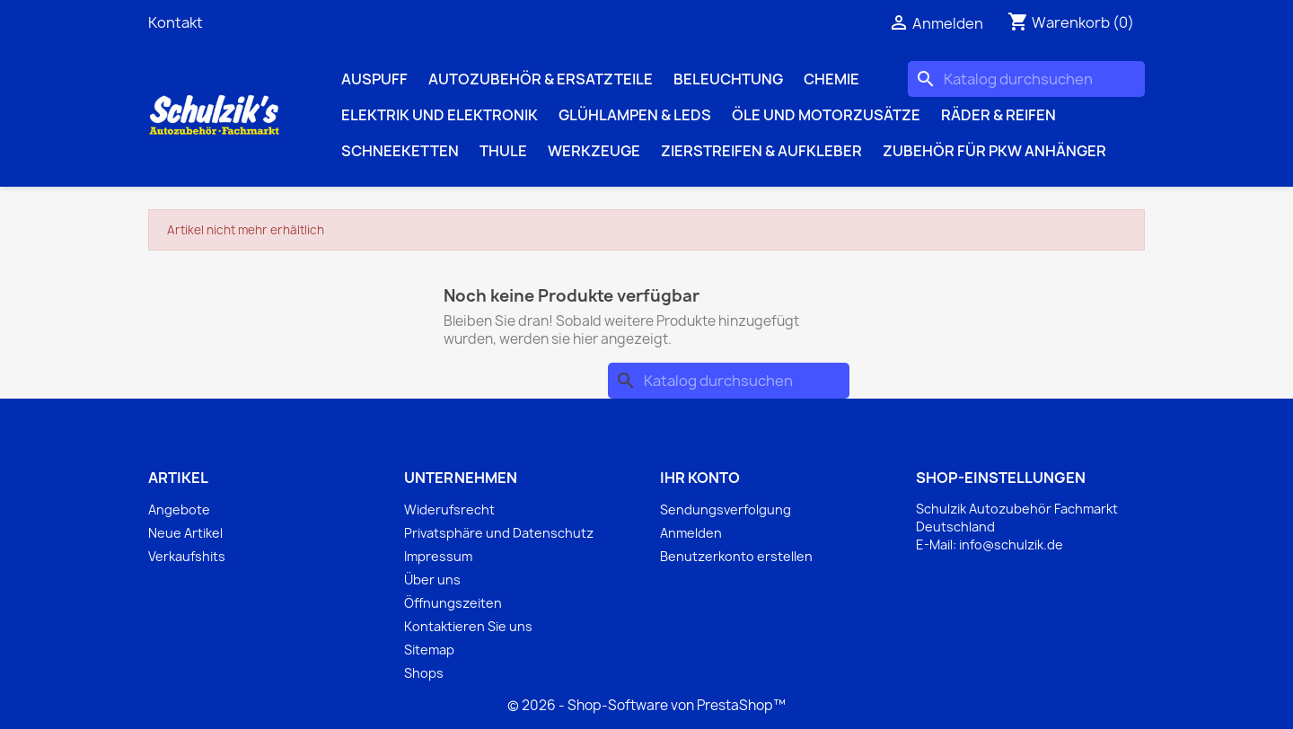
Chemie (831, 79)
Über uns (432, 579)
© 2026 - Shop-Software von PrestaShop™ (646, 705)
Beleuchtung (728, 79)
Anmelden (691, 532)
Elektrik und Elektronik (439, 115)
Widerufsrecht (449, 509)
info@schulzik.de (1011, 544)
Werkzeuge (594, 151)
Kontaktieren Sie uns (468, 626)
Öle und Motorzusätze (826, 115)
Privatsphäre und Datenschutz (499, 532)
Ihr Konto (700, 477)
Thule (503, 151)
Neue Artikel (185, 532)
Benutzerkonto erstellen (736, 556)
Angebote (179, 509)
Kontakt (175, 22)
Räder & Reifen (998, 115)
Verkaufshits (186, 556)
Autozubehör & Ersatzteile (540, 79)
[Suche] (1026, 79)
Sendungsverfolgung (725, 509)
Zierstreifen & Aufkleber (761, 151)
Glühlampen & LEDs (635, 115)
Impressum (438, 556)
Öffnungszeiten (453, 602)
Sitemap (429, 649)
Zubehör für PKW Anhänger (994, 151)
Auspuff (374, 79)
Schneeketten (400, 151)
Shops (424, 672)
